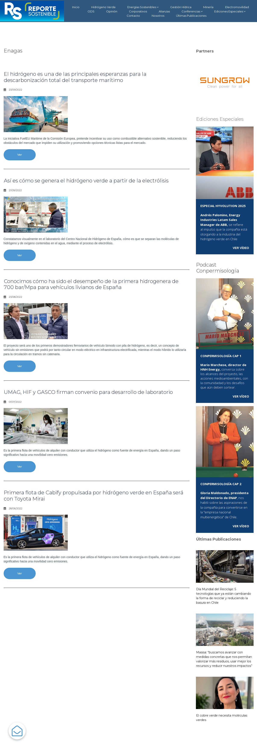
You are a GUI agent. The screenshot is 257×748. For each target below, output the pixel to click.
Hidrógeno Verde (103, 7)
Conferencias (192, 11)
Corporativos (138, 11)
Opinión (111, 11)
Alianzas (164, 11)
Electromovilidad (237, 7)
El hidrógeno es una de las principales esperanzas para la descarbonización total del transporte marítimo (75, 77)
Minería (208, 7)
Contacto (133, 15)
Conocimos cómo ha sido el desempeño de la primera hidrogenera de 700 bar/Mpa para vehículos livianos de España (91, 284)
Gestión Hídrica (180, 7)
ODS (91, 11)
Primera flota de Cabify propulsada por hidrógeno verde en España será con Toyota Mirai (93, 495)
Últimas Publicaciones (191, 15)
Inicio (75, 7)
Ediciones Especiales (229, 11)
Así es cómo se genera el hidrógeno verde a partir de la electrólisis (86, 180)
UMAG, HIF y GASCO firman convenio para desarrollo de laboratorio (88, 392)
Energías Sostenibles (143, 7)
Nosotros (158, 15)
